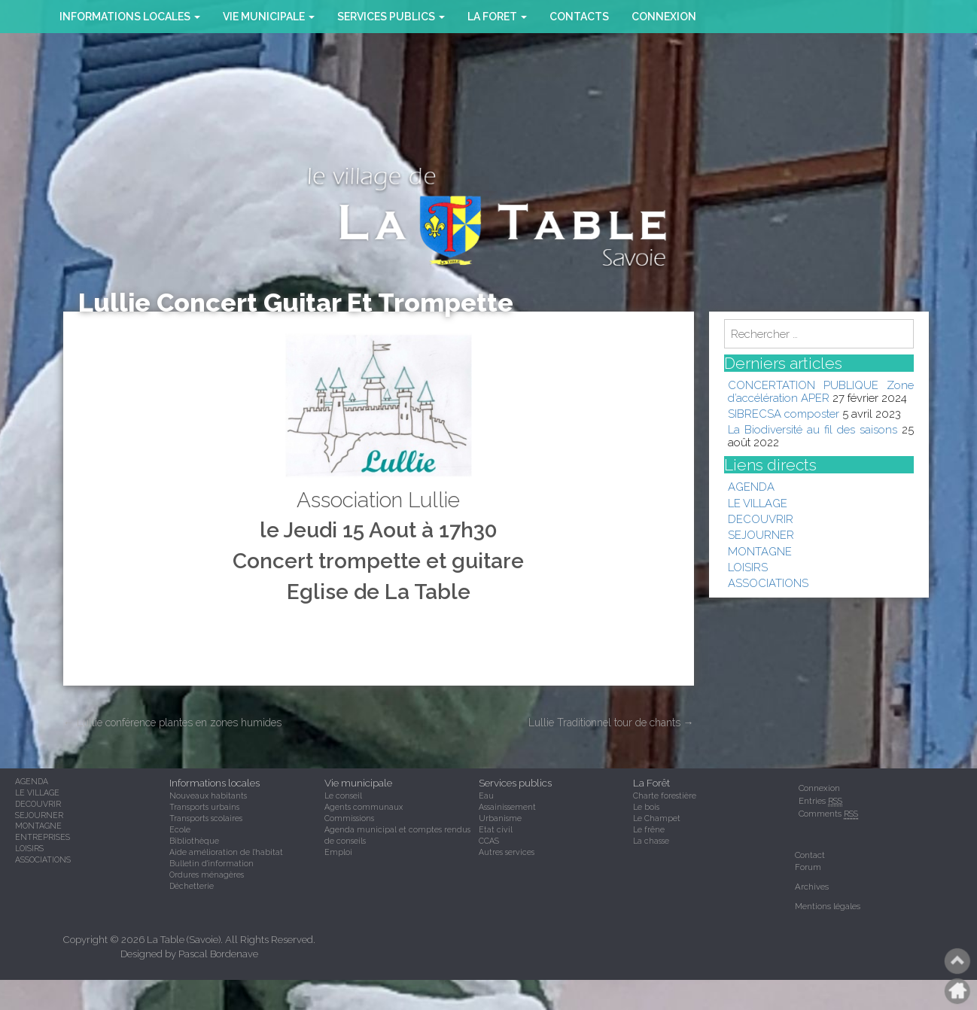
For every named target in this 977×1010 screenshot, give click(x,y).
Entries (820, 801)
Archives (812, 886)
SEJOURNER (761, 534)
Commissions (349, 818)
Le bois (646, 806)
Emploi (338, 851)
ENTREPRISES (42, 836)
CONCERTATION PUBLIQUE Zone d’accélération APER (821, 391)
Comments (828, 814)
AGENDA (751, 486)
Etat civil (496, 829)
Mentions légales (827, 906)
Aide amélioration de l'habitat (226, 851)
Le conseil (343, 795)
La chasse (651, 840)
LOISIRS (748, 567)
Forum (808, 867)
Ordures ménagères (206, 874)
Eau (486, 795)
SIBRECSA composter (783, 413)
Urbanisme (500, 818)
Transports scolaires (205, 818)
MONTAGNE (760, 551)
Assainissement (507, 806)
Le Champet (656, 818)
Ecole (179, 829)
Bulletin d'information (211, 863)
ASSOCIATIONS (768, 582)
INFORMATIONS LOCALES (129, 17)
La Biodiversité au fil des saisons (812, 429)
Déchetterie (191, 885)
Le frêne (649, 829)
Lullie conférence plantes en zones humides (172, 722)
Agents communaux (363, 806)
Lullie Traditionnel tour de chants (611, 722)
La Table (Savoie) (184, 939)
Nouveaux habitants (208, 795)
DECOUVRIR (760, 519)
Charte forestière (664, 795)
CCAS (489, 840)
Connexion (664, 17)
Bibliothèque (194, 840)
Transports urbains (204, 806)
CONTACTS (579, 17)
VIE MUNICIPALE (269, 17)
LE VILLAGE (757, 503)
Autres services (506, 851)
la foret (497, 17)
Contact (810, 855)
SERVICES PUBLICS (391, 17)
